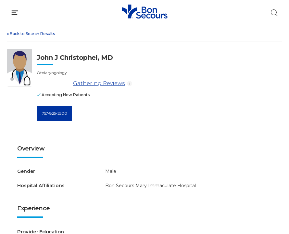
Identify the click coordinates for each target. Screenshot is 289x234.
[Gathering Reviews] (54, 83)
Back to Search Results (31, 33)
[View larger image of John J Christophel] (19, 68)
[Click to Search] (274, 13)
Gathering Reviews (81, 83)
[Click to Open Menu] (14, 13)
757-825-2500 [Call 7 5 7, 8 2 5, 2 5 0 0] (54, 113)
